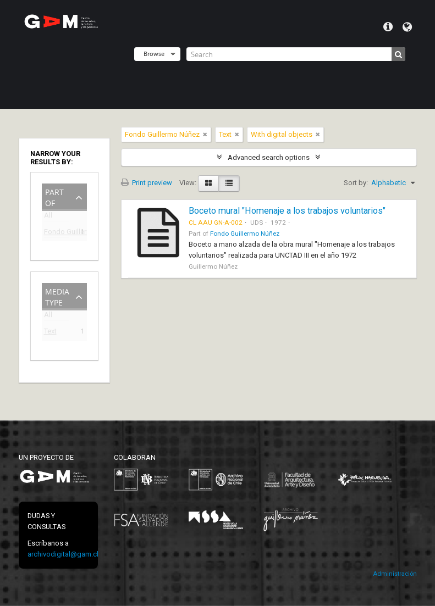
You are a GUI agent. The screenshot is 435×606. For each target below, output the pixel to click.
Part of (54, 196)
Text (50, 332)
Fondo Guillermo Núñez (56, 233)
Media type (57, 296)
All (48, 217)
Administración (395, 573)
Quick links (388, 27)
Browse (154, 53)
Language (407, 27)
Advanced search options (269, 157)
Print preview (146, 183)
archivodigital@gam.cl (62, 554)
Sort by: (356, 183)
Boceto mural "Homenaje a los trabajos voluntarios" (287, 210)
